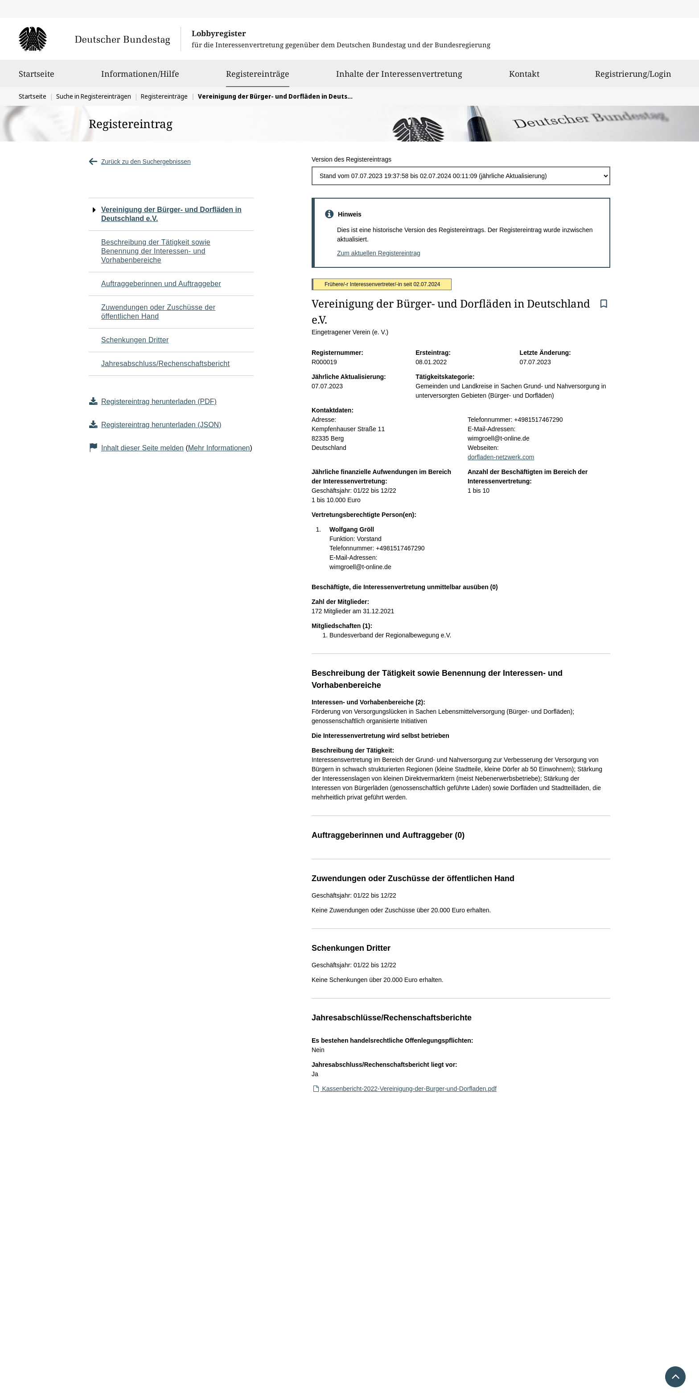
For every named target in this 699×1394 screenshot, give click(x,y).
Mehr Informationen (219, 448)
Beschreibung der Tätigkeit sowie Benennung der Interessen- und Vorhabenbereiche (155, 251)
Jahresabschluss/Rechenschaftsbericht (165, 363)
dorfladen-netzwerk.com (501, 457)
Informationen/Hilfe (140, 77)
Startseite (36, 77)
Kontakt (524, 77)
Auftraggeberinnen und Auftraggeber (161, 283)
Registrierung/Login (633, 77)
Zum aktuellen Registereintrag (378, 253)
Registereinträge (257, 73)
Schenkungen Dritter (135, 340)
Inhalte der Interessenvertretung (399, 77)
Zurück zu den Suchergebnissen (140, 161)
